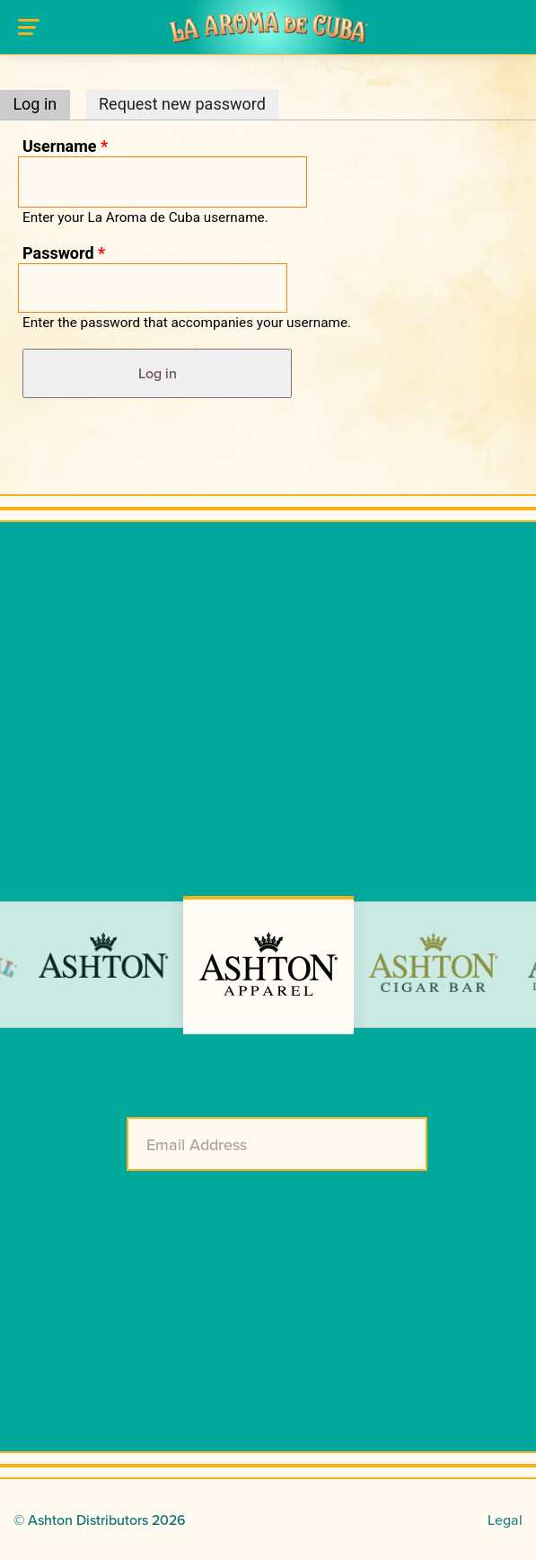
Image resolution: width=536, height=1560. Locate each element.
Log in (41, 103)
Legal (505, 1520)
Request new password (182, 103)
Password (63, 253)
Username (65, 146)
